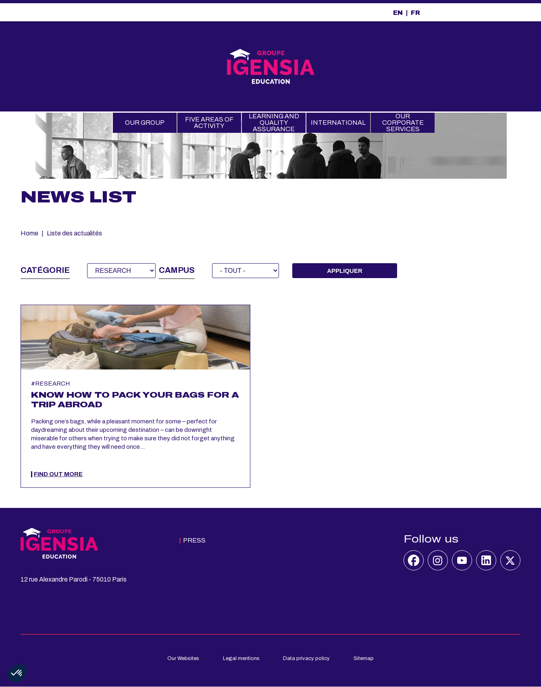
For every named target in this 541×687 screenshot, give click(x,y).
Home (29, 233)
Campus (177, 270)
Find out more (58, 474)
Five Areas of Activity (209, 122)
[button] (17, 673)
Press (194, 540)
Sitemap (364, 658)
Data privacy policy (306, 658)
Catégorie (45, 270)
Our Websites (183, 658)
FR (415, 12)
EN (398, 12)
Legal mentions (241, 658)
